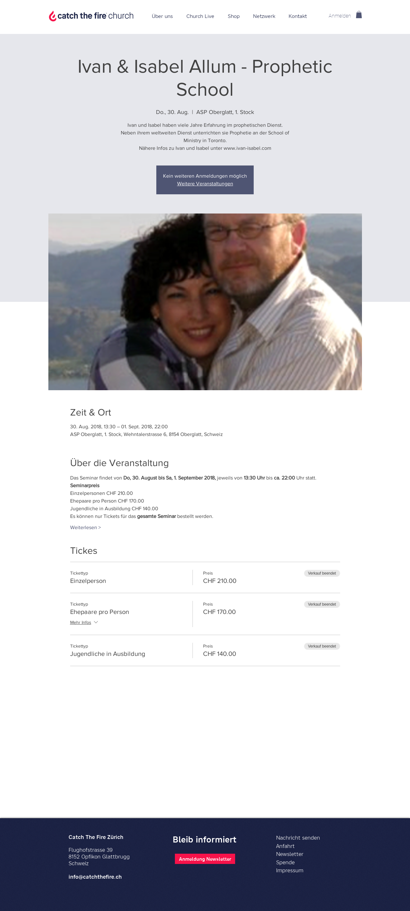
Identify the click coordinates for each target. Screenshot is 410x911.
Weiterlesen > (85, 527)
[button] (233, 16)
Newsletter (289, 854)
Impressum (289, 870)
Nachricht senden (298, 837)
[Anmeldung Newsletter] (205, 859)
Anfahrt (285, 845)
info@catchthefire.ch (95, 876)
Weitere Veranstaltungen (205, 183)
